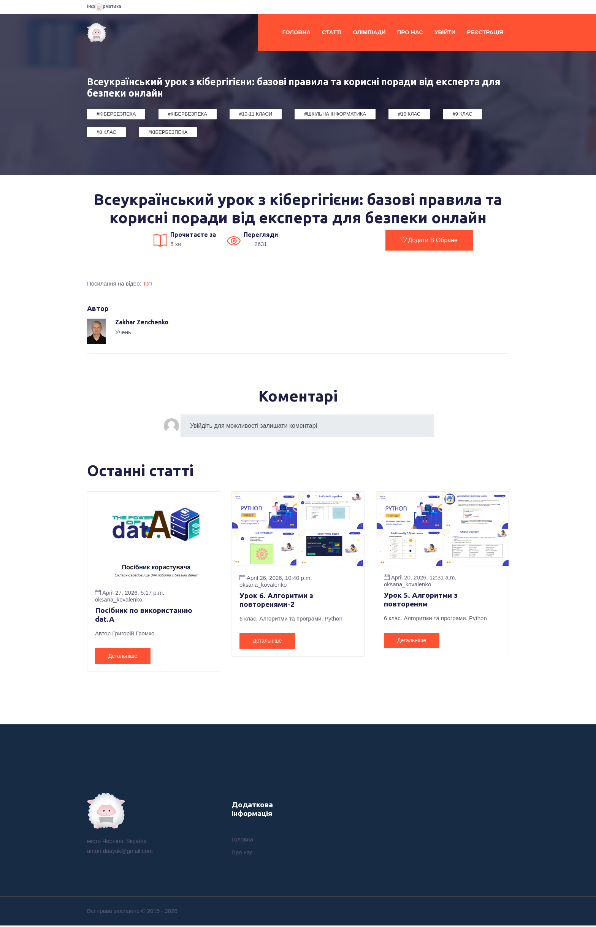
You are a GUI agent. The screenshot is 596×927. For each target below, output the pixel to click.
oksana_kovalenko (118, 599)
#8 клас (106, 132)
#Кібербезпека (116, 114)
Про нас (410, 32)
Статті (331, 32)
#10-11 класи (255, 114)
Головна (296, 32)
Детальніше (122, 657)
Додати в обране (429, 240)
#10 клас (409, 114)
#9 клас (462, 114)
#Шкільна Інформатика (335, 114)
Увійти (444, 32)
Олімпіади (369, 32)
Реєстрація (485, 32)
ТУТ (148, 283)
